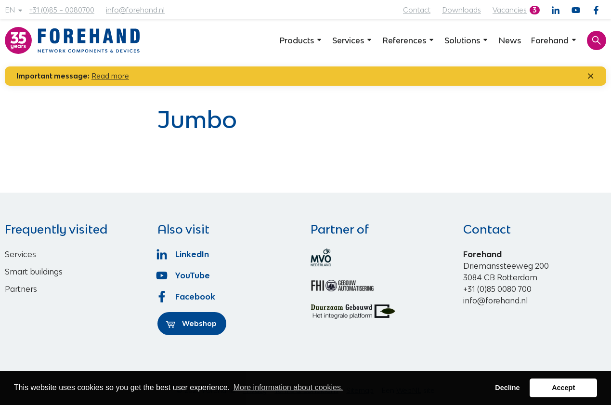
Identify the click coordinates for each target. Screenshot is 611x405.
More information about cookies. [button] (288, 387)
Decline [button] (507, 388)
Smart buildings (34, 271)
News (509, 40)
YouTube (183, 275)
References (408, 40)
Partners (21, 289)
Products (301, 40)
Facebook (186, 296)
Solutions (466, 40)
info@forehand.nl (135, 10)
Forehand (554, 40)
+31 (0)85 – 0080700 (61, 10)
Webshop (191, 323)
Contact (416, 10)
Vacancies (510, 10)
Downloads (461, 10)
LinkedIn (183, 254)
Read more (110, 76)
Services (352, 40)
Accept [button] (563, 388)
